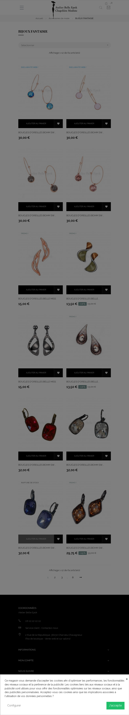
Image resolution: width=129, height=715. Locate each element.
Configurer (14, 705)
